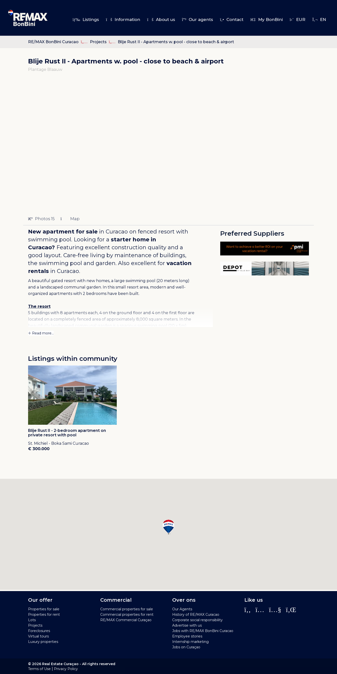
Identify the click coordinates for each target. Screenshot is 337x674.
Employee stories (187, 636)
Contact (231, 19)
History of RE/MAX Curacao (195, 614)
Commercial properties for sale (126, 609)
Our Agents (182, 609)
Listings (86, 19)
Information (123, 19)
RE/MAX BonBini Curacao (53, 41)
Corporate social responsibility (197, 620)
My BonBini (266, 19)
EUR (297, 19)
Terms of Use (39, 669)
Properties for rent (44, 614)
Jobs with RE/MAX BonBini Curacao (202, 631)
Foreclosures (39, 631)
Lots (32, 620)
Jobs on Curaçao (186, 647)
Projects (99, 41)
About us (161, 19)
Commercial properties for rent (126, 614)
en (319, 19)
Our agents (197, 19)
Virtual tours (38, 636)
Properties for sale (43, 609)
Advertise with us (187, 625)
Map (70, 218)
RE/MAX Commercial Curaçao (126, 620)
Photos (41, 218)
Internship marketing (190, 641)
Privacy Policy (66, 669)
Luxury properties (43, 641)
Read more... (41, 333)
